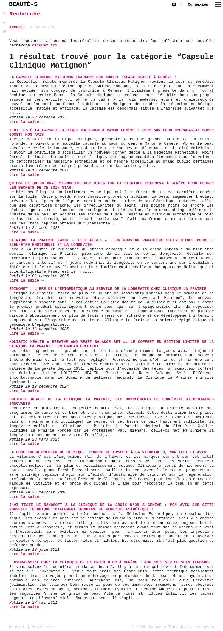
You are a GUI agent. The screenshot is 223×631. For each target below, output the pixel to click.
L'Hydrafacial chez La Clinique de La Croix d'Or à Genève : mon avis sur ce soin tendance (110, 562)
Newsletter (43, 627)
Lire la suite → (26, 122)
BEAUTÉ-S (23, 4)
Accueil (17, 27)
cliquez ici (44, 45)
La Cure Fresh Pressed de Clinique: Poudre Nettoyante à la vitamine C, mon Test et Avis (107, 452)
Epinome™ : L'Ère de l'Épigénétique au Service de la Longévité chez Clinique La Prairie (107, 289)
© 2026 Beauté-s (149, 627)
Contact (17, 627)
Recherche (24, 14)
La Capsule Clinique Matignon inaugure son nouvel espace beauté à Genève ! (92, 77)
